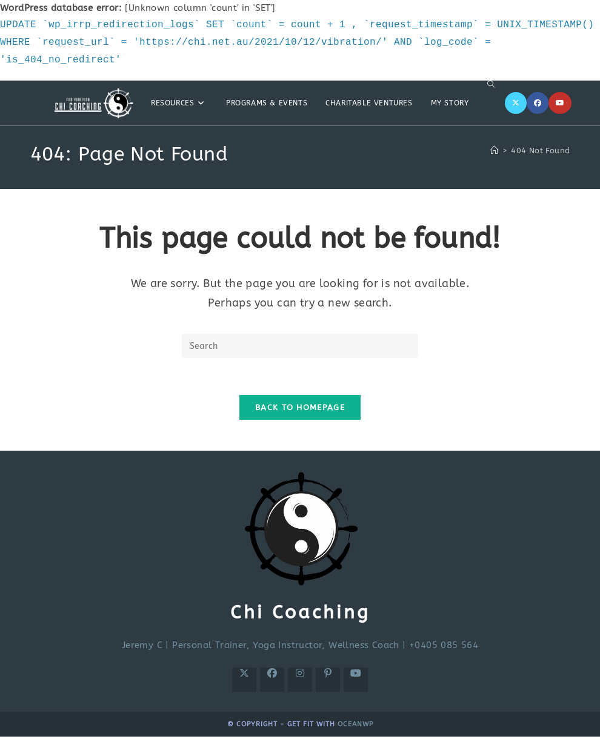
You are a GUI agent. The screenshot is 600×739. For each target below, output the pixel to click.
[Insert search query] (300, 346)
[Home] (494, 150)
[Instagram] (300, 680)
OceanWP (355, 724)
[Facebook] (537, 103)
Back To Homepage (300, 407)
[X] (516, 103)
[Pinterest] (328, 680)
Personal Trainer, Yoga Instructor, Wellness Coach (285, 645)
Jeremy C (142, 645)
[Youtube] (560, 103)
